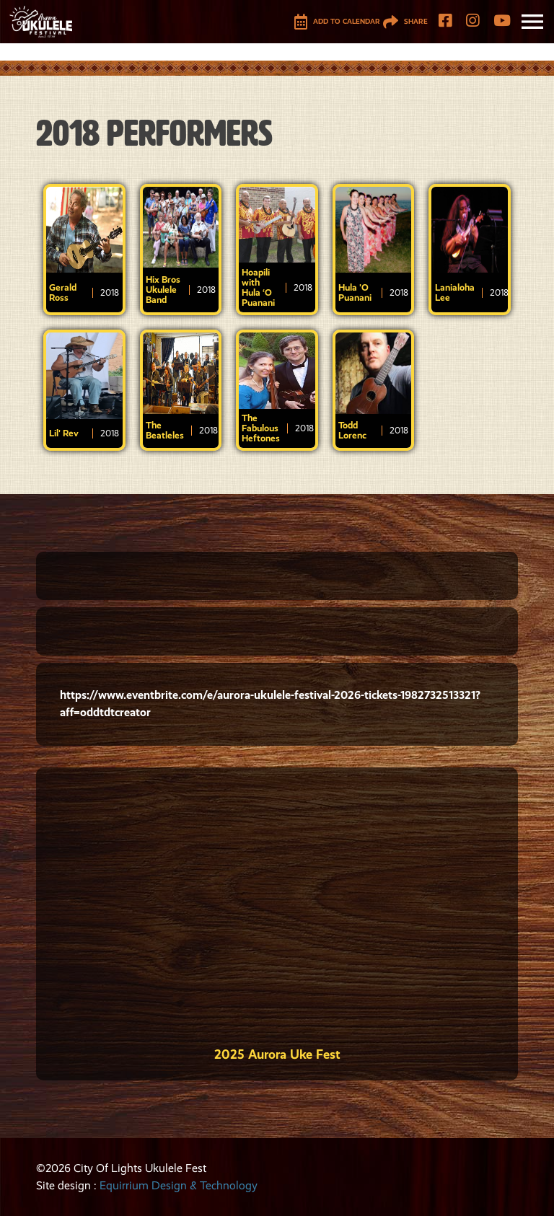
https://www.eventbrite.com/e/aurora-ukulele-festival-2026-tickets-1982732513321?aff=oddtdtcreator (270, 703)
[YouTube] (502, 21)
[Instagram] (472, 21)
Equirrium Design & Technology (179, 1185)
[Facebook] (445, 21)
